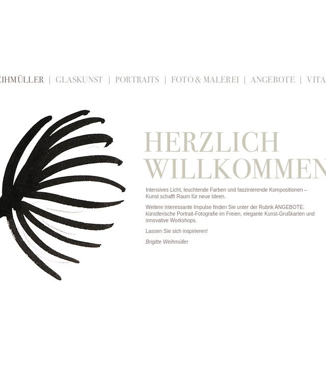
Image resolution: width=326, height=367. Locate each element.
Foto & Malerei (205, 79)
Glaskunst (79, 79)
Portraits (137, 79)
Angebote (273, 79)
